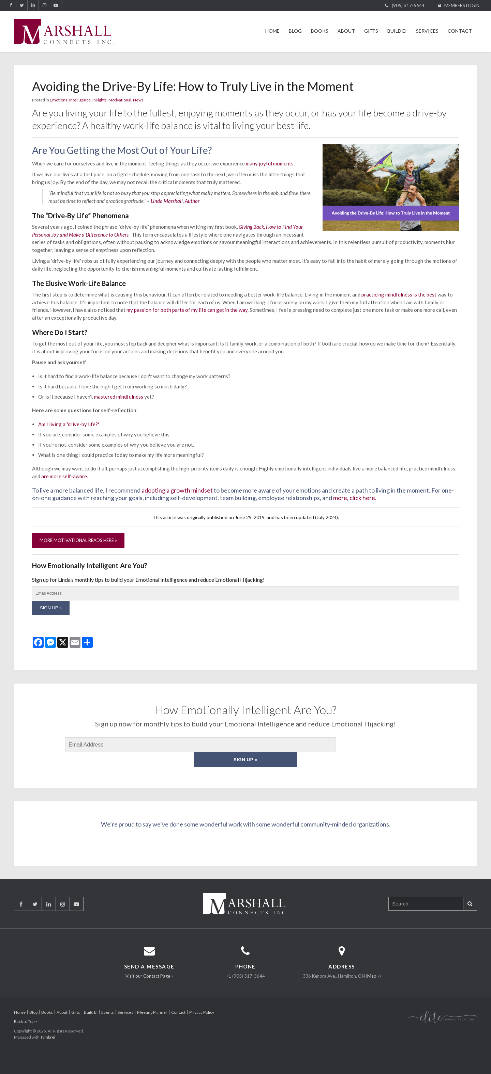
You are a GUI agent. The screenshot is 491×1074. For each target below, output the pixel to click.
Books (319, 31)
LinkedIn (33, 5)
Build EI (397, 31)
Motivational (119, 99)
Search (469, 920)
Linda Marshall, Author (175, 201)
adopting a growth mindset (177, 490)
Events (107, 1028)
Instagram (44, 5)
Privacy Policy (201, 1028)
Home (272, 31)
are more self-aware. (64, 476)
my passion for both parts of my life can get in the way (187, 310)
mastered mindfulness (118, 397)
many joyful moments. (270, 163)
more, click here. (354, 497)
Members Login (461, 5)
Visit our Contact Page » (149, 992)
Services (427, 31)
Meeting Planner (152, 1028)
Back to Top (26, 1038)
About (346, 31)
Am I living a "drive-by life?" (69, 424)
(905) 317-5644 (408, 5)
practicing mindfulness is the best (398, 294)
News (138, 99)
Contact (460, 31)
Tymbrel (47, 1053)
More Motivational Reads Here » (78, 540)
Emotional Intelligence (70, 99)
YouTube (55, 5)
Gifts (371, 31)
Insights (99, 99)
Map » (373, 992)
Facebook (10, 5)
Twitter (21, 5)
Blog (295, 31)
